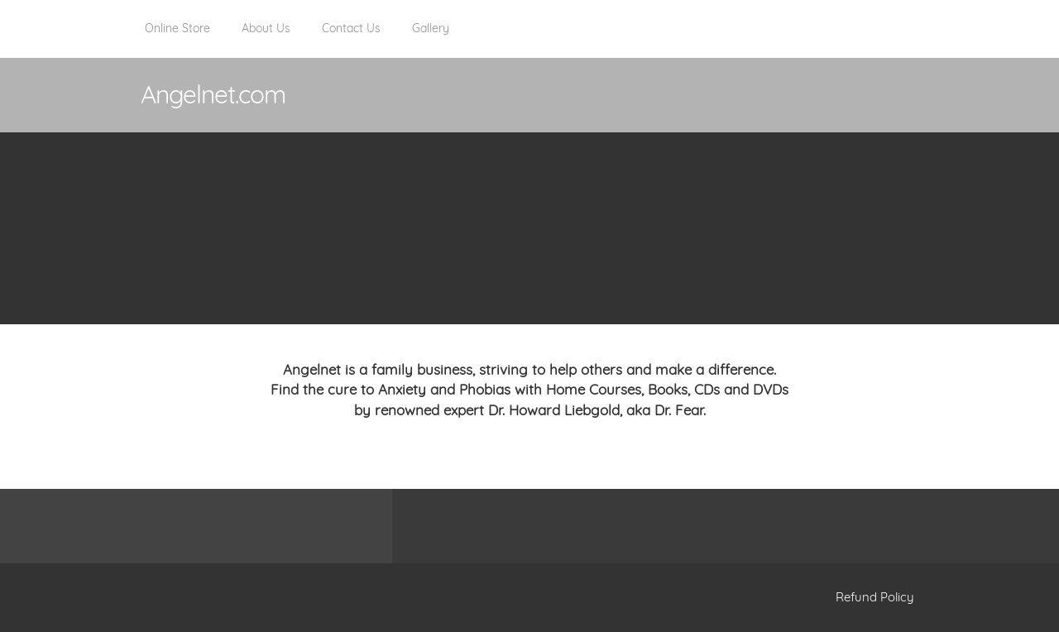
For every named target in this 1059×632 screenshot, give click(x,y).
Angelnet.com (213, 94)
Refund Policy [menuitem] (875, 597)
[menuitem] (177, 37)
